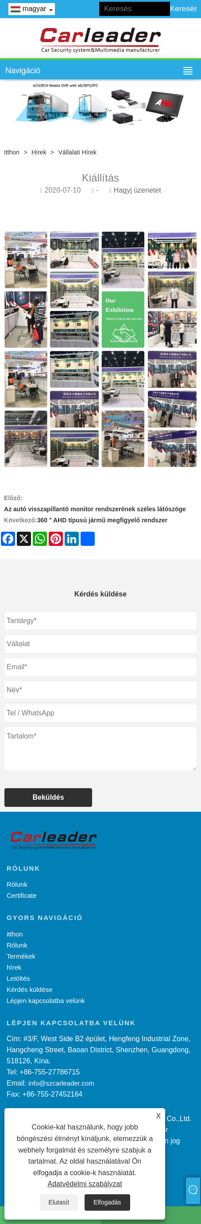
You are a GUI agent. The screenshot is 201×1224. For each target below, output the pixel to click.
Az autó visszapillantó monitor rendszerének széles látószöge (95, 509)
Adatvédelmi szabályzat (85, 1184)
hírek (38, 152)
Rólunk (17, 884)
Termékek (21, 956)
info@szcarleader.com (61, 1083)
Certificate (22, 895)
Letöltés (18, 978)
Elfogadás (107, 1202)
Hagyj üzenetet (137, 190)
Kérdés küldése (29, 989)
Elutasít (59, 1202)
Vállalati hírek (77, 152)
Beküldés (48, 797)
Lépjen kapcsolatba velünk (46, 1000)
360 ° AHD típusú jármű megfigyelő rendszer (102, 520)
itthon (11, 152)
